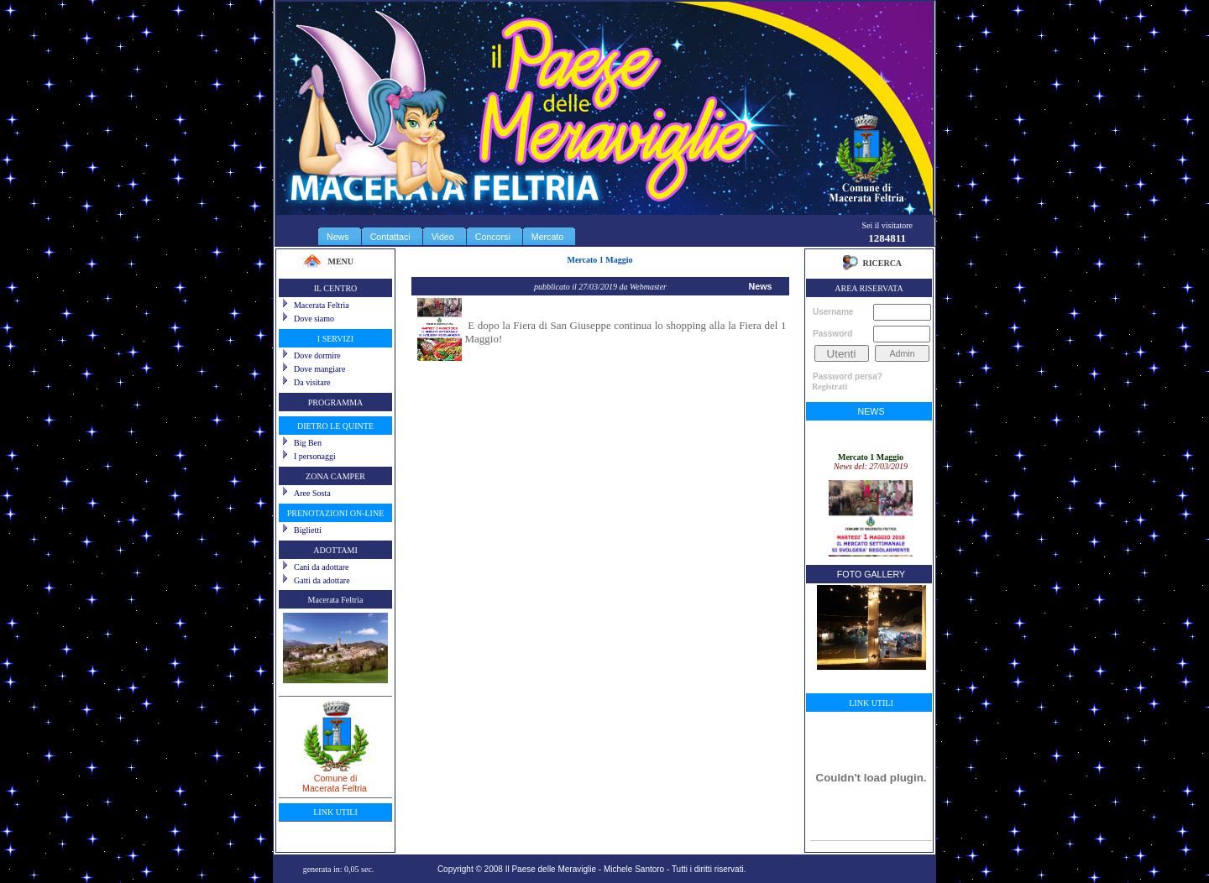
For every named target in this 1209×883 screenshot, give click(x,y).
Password (832, 333)
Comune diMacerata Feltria (335, 777)
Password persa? (847, 376)
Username (833, 311)
